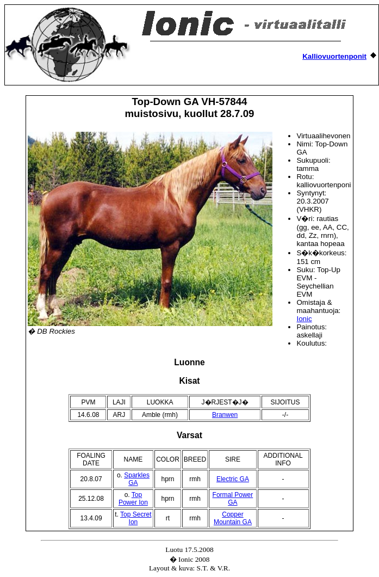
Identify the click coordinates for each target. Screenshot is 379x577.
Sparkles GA (137, 479)
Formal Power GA (233, 498)
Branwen (225, 415)
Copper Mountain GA (233, 518)
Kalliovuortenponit (334, 56)
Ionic (304, 319)
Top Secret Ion (135, 518)
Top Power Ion (133, 498)
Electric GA (232, 479)
